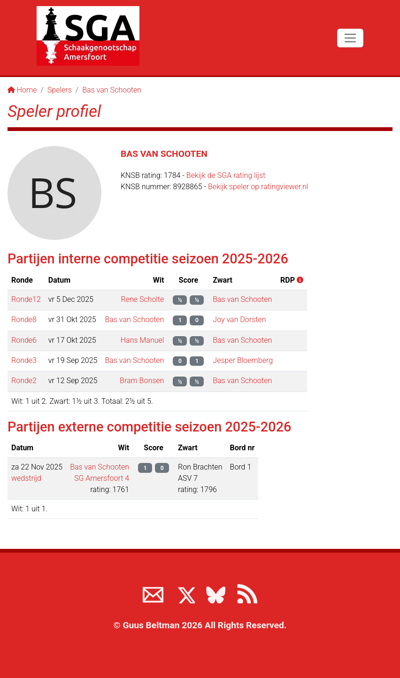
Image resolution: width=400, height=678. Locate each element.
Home (22, 89)
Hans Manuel (142, 340)
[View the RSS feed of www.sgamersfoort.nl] (247, 593)
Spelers (59, 89)
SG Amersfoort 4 (101, 478)
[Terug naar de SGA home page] (88, 36)
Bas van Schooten (111, 89)
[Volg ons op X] (184, 593)
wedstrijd (26, 478)
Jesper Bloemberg (243, 360)
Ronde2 (24, 380)
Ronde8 (24, 319)
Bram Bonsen (142, 380)
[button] (299, 280)
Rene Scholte (142, 299)
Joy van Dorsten (239, 319)
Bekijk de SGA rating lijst (225, 175)
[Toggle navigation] (350, 38)
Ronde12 (26, 299)
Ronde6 (24, 340)
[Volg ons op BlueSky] (215, 593)
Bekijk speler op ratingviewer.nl (258, 186)
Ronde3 (24, 360)
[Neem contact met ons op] (153, 593)
